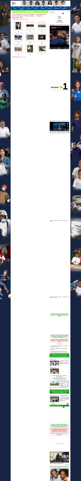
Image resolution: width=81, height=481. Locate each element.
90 (41, 42)
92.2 (30, 42)
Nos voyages (64, 8)
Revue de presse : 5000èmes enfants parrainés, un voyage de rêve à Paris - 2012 (59, 338)
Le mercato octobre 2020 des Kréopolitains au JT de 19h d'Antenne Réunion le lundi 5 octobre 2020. (64, 390)
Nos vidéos (36, 8)
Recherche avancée (53, 14)
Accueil (15, 8)
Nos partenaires (57, 8)
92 (18, 42)
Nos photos (43, 8)
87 (41, 54)
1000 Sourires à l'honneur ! (57, 455)
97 (18, 31)
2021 (37, 7)
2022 (32, 7)
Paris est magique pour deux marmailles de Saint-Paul (59, 344)
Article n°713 (53, 354)
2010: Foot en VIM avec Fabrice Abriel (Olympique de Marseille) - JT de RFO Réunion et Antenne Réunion (59, 334)
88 (30, 54)
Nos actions (29, 8)
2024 (23, 7)
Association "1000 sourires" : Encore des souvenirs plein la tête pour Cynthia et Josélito (59, 347)
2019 (46, 7)
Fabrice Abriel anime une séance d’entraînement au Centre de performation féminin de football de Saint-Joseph (59, 372)
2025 (18, 7)
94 (30, 31)
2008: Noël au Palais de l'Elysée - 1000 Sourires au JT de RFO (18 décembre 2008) (59, 314)
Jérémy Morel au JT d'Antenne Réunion (58, 387)
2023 (28, 7)
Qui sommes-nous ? (22, 9)
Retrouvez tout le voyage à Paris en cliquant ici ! (59, 426)
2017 (55, 7)
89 (18, 54)
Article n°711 (53, 362)
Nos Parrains (50, 8)
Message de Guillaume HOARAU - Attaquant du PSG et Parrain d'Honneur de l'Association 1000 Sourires (59, 417)
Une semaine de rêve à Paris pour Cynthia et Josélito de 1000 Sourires (59, 343)
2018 (51, 7)
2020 (42, 7)
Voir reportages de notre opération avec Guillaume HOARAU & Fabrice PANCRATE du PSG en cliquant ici (59, 421)
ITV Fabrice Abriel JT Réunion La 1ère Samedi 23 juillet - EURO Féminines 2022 (64, 357)
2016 (60, 7)
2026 (14, 7)
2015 (65, 7)
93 (41, 31)
